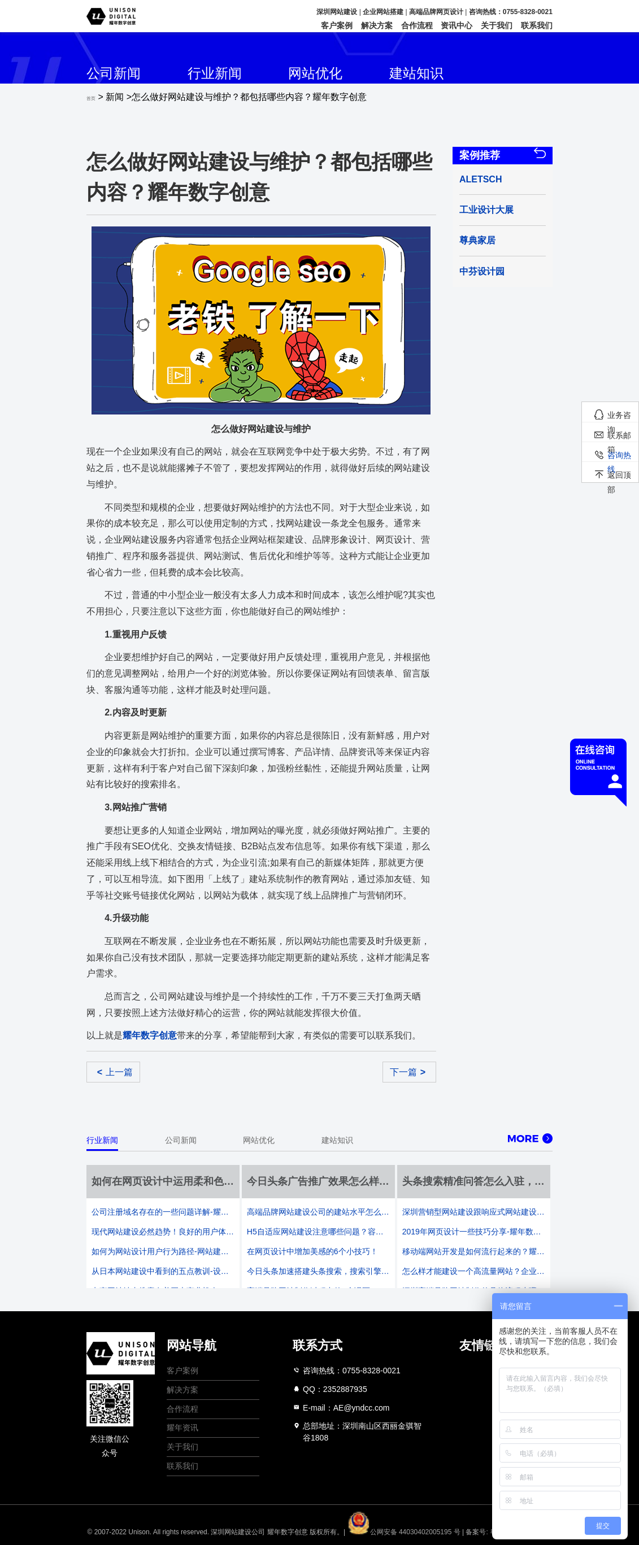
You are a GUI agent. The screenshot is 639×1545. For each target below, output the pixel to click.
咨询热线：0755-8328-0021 (511, 12)
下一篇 (407, 1072)
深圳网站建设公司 (238, 1532)
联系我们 (537, 25)
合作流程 (417, 25)
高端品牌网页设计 (436, 12)
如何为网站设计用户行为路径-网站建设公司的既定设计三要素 (163, 1251)
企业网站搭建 (383, 12)
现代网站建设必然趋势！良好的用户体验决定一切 (163, 1231)
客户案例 (337, 25)
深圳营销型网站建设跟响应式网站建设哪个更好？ (473, 1211)
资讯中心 (456, 25)
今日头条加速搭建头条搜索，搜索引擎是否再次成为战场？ (318, 1271)
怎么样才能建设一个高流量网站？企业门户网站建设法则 (473, 1271)
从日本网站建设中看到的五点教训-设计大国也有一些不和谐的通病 (163, 1271)
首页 (90, 98)
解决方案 (377, 25)
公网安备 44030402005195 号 (404, 1532)
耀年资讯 (182, 1427)
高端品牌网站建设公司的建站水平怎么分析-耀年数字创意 (318, 1211)
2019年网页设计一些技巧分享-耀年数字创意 (473, 1231)
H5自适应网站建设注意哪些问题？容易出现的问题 (318, 1231)
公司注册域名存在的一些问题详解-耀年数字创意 (163, 1211)
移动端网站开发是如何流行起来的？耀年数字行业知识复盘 (473, 1251)
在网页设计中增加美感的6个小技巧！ (312, 1251)
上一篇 (115, 1072)
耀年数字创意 (287, 1532)
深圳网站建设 (336, 12)
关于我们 (496, 25)
